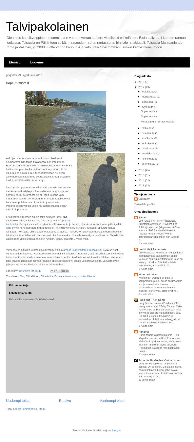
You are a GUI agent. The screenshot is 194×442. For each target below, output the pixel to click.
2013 (141, 185)
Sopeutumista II (150, 111)
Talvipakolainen (47, 26)
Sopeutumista (149, 116)
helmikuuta (148, 158)
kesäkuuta (148, 138)
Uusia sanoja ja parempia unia (156, 335)
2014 (141, 180)
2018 (141, 81)
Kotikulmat (145, 277)
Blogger (116, 430)
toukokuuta (148, 143)
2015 (141, 175)
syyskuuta (148, 106)
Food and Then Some (152, 299)
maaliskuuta (149, 153)
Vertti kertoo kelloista (150, 363)
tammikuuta (149, 163)
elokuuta (147, 128)
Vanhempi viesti (112, 401)
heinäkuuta (148, 133)
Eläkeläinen (32, 276)
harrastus (70, 276)
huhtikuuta (148, 148)
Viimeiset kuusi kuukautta (153, 252)
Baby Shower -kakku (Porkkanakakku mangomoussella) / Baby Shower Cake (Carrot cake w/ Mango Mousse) (160, 306)
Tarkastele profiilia (144, 204)
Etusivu (15, 62)
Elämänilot (47, 276)
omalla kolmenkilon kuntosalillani (82, 249)
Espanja (59, 276)
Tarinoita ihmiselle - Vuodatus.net (159, 360)
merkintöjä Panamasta (153, 249)
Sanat (142, 217)
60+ (22, 276)
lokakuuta (148, 101)
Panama (144, 331)
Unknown (144, 198)
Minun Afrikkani (148, 274)
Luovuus (37, 62)
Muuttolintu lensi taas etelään (158, 121)
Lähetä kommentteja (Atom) (29, 408)
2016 (141, 170)
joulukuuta (148, 91)
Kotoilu (82, 276)
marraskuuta (149, 96)
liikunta (91, 276)
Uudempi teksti (18, 401)
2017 (141, 87)
